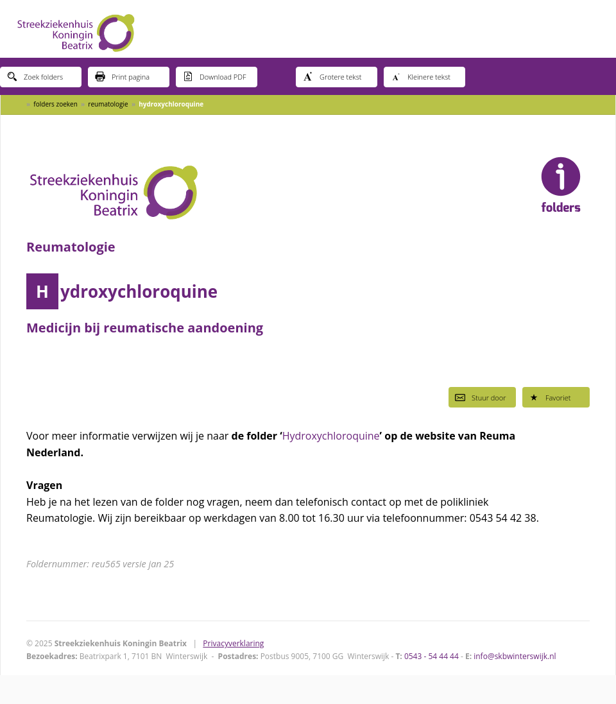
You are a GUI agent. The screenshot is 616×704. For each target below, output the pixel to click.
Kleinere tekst (420, 76)
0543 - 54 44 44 (431, 656)
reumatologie (108, 103)
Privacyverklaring (233, 643)
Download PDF (214, 76)
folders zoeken (55, 103)
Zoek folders (35, 76)
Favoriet (549, 397)
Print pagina (122, 76)
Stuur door (480, 397)
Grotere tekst (332, 76)
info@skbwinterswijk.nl (515, 656)
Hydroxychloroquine (331, 436)
